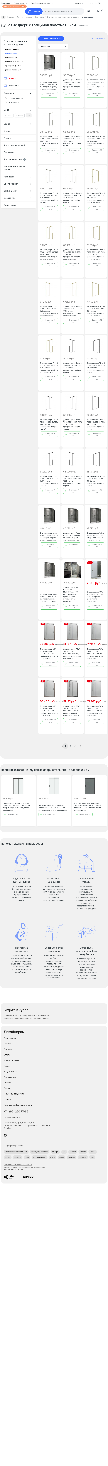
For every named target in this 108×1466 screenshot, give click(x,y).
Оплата (7, 1055)
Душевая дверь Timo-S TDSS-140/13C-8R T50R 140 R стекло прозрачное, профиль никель (96, 141)
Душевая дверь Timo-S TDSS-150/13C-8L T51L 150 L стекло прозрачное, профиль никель (49, 197)
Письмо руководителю (14, 1094)
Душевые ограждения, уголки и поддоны (16, 42)
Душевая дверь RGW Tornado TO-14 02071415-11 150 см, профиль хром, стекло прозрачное (72, 653)
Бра (64, 1152)
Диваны (73, 1152)
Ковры (52, 1157)
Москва (79, 3)
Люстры (55, 1152)
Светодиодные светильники (16, 1152)
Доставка (8, 1049)
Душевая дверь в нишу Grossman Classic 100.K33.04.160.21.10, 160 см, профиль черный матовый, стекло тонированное (88, 806)
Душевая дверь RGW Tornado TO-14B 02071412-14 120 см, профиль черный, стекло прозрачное (71, 710)
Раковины (82, 1157)
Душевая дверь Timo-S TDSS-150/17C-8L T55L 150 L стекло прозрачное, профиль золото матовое (96, 311)
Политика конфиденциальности (18, 1105)
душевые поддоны (12, 49)
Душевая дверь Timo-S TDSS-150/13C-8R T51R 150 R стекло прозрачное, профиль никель (72, 197)
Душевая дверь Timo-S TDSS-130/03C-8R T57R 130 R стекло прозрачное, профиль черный (72, 424)
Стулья (92, 1152)
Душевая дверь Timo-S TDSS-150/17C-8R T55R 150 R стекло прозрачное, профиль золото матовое (49, 367)
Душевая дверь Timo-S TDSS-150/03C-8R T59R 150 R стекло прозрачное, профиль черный (96, 481)
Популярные (53, 46)
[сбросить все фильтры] (94, 38)
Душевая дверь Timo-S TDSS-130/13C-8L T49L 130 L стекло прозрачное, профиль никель (96, 84)
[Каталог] (34, 11)
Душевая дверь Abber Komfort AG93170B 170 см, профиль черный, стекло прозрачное (48, 85)
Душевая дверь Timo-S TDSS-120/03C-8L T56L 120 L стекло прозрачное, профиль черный (72, 367)
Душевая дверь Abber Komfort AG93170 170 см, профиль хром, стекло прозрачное (48, 597)
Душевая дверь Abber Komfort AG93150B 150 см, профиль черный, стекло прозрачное (95, 536)
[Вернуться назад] (3, 17)
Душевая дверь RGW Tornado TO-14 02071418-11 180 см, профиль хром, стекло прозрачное (49, 710)
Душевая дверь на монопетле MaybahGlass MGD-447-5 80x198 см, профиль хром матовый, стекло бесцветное (70, 594)
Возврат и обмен (11, 1060)
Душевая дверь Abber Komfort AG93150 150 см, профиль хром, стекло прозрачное (72, 536)
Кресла (83, 1152)
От (6, 115)
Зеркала (17, 1157)
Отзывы (7, 1088)
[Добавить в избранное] (57, 55)
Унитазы (71, 1157)
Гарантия (8, 1066)
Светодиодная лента (39, 1152)
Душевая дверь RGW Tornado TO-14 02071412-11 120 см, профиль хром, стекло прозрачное (96, 710)
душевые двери (11, 53)
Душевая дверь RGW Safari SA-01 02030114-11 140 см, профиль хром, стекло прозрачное (95, 596)
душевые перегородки (14, 61)
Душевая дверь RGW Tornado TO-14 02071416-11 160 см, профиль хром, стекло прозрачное (96, 653)
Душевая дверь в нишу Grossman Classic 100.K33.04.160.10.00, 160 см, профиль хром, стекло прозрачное (53, 807)
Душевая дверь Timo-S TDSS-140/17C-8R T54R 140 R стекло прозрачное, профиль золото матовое (72, 311)
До (17, 115)
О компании (9, 1043)
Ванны (61, 1157)
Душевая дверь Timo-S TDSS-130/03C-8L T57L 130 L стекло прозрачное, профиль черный (49, 424)
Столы (7, 1157)
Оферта (7, 1099)
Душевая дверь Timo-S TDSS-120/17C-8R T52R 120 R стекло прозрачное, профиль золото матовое (49, 254)
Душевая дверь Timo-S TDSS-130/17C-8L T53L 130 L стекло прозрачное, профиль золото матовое (72, 254)
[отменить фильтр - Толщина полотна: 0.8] (41, 38)
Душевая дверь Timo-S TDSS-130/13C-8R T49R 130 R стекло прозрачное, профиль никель (49, 141)
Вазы (27, 1157)
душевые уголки (11, 57)
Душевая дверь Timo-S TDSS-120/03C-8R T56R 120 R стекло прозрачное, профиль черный (96, 367)
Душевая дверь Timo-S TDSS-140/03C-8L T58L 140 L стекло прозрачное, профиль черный (96, 424)
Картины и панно (39, 1157)
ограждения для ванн (13, 66)
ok (29, 115)
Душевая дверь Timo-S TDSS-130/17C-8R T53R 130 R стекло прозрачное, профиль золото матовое (96, 254)
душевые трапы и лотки (14, 70)
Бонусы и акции (10, 1071)
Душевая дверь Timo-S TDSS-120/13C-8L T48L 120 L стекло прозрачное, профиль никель (72, 84)
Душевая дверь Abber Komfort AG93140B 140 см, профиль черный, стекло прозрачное (49, 536)
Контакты (8, 1082)
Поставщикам (10, 1077)
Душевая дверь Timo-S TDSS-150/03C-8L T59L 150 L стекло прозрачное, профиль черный (72, 481)
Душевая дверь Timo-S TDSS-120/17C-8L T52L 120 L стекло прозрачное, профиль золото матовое (96, 197)
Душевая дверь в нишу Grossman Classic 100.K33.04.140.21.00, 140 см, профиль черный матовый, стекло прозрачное (17, 806)
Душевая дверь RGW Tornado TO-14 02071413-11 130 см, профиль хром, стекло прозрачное (49, 653)
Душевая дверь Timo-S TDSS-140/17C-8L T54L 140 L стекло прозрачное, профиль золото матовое (49, 311)
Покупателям (10, 1038)
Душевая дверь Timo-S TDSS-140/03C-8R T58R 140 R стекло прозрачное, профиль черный (49, 481)
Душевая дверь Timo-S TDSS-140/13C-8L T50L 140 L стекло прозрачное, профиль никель (72, 141)
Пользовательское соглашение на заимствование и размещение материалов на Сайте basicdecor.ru (24, 1167)
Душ (92, 1157)
